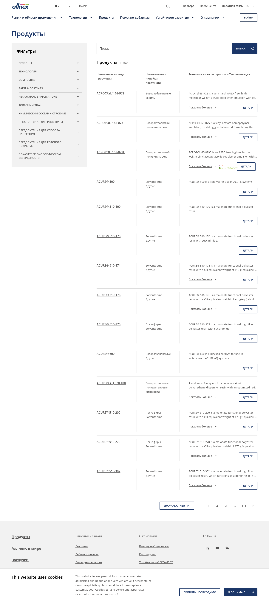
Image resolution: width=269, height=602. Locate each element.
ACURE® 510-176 (108, 295)
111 (244, 505)
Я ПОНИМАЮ (241, 592)
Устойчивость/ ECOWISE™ (156, 562)
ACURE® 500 (106, 182)
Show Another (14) (177, 505)
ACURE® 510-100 (108, 207)
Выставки (81, 546)
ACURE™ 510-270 (108, 442)
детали (248, 107)
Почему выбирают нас (154, 546)
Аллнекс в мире (26, 548)
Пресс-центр (208, 6)
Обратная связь (232, 6)
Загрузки (20, 559)
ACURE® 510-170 (108, 236)
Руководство (147, 554)
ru (251, 6)
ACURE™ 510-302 (108, 471)
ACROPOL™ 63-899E (111, 152)
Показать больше (203, 107)
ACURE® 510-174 (108, 265)
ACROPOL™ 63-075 (110, 123)
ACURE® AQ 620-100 (111, 383)
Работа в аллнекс (87, 554)
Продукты (21, 536)
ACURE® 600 (106, 354)
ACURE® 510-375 (108, 324)
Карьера (188, 6)
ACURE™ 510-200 (108, 412)
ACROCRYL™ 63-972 (110, 93)
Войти (248, 17)
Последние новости (88, 562)
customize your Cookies (90, 589)
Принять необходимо (199, 592)
